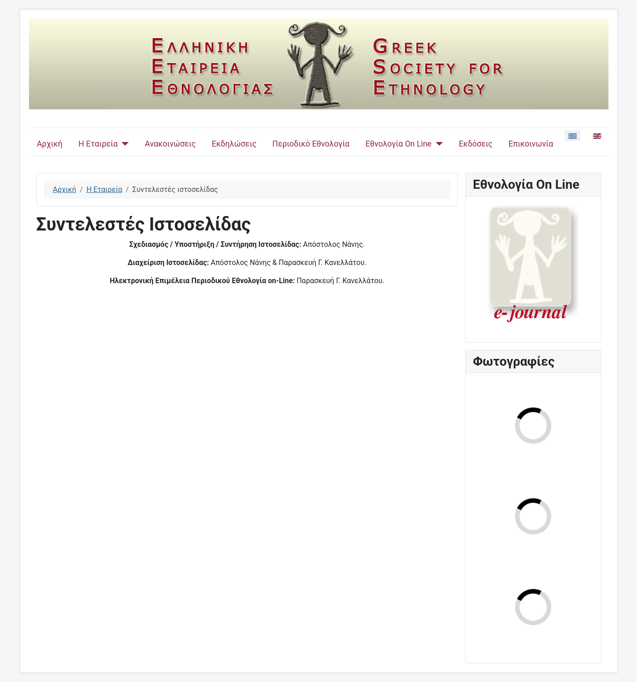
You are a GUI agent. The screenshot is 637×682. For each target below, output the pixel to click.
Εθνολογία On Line (398, 143)
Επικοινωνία (530, 143)
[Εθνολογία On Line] (437, 144)
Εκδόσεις (475, 143)
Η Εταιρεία (98, 143)
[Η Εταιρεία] (123, 144)
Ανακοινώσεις (170, 143)
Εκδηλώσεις (234, 143)
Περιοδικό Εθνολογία (311, 143)
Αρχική (50, 143)
